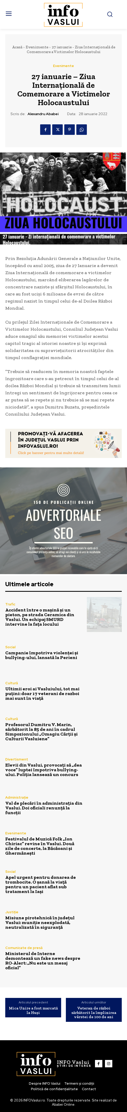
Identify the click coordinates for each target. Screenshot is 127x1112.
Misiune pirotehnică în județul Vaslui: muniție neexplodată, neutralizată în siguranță (40, 922)
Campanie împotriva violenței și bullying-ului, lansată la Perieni (41, 655)
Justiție (11, 912)
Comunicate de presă (24, 948)
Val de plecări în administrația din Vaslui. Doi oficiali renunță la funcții (43, 807)
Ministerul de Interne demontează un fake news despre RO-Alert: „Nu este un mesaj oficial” (42, 961)
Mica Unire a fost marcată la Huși (33, 1010)
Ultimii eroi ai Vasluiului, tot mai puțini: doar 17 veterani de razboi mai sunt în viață (42, 693)
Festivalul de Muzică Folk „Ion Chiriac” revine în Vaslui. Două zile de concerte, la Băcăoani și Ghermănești (39, 846)
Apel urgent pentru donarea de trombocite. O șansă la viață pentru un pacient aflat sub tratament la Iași (40, 884)
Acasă (17, 47)
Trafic (10, 604)
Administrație (16, 797)
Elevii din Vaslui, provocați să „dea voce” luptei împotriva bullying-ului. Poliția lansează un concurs (43, 769)
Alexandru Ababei (43, 114)
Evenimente (37, 47)
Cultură (11, 683)
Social (10, 647)
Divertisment (16, 759)
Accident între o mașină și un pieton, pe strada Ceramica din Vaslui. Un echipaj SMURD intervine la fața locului (39, 617)
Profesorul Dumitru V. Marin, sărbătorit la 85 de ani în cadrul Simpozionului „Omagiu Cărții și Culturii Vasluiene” (41, 732)
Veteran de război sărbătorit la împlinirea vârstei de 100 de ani (93, 1012)
